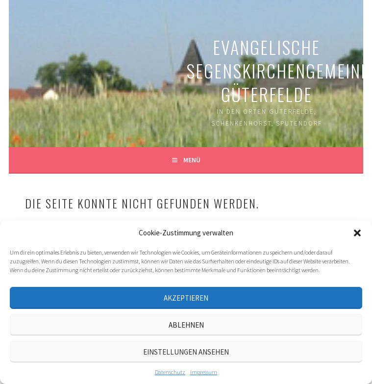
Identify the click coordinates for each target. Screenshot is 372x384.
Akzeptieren (186, 298)
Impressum (203, 372)
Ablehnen (186, 325)
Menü (191, 159)
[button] (357, 233)
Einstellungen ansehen (186, 352)
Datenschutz (170, 372)
